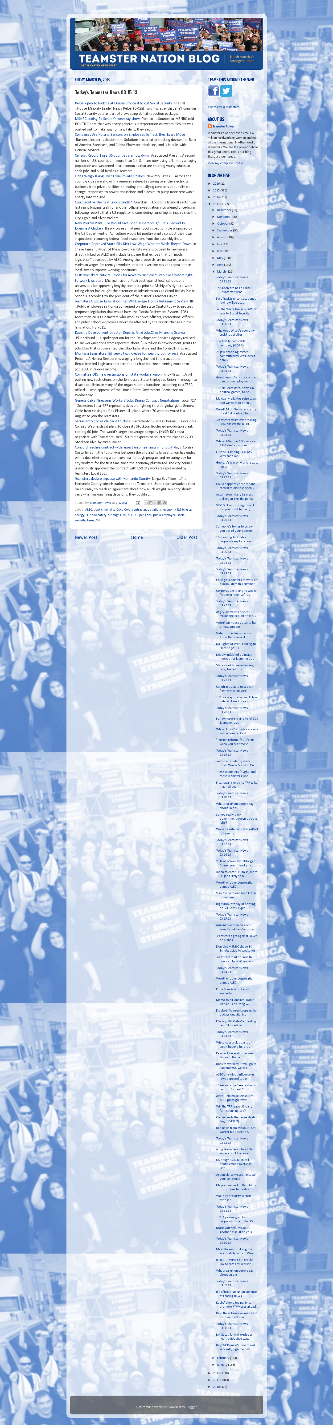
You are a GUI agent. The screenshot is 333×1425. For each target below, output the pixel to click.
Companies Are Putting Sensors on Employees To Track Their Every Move (130, 135)
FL (87, 515)
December (224, 210)
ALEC (88, 510)
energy (79, 515)
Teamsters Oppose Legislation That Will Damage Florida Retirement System (131, 301)
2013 (216, 204)
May (220, 258)
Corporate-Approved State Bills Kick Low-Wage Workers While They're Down (133, 244)
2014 (216, 197)
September (225, 230)
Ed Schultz (184, 510)
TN (98, 520)
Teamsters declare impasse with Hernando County (112, 479)
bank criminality (104, 510)
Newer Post (86, 537)
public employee (164, 515)
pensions (145, 515)
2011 (216, 1380)
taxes (90, 520)
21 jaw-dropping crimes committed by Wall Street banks (235, 356)
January (222, 1365)
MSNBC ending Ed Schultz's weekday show (107, 119)
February (223, 1358)
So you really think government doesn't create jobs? (236, 819)
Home (137, 537)
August (222, 237)
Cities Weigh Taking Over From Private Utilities (110, 176)
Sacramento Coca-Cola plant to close (103, 421)
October (223, 224)
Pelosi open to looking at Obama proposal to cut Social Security (123, 103)
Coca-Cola (123, 510)
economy (169, 510)
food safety (98, 515)
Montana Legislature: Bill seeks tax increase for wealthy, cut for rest (126, 354)
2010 (216, 1387)
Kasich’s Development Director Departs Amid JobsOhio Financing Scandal (130, 333)
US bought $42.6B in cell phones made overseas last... (233, 1164)
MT (130, 515)
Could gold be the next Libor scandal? (103, 202)
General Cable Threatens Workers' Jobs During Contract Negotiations (127, 401)
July (220, 244)
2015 (216, 190)
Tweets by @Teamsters (223, 107)
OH (135, 515)
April (220, 265)
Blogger (191, 1407)
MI (124, 515)
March (221, 272)
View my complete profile (225, 163)
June (220, 251)
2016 (216, 184)
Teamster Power (223, 126)
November (224, 217)
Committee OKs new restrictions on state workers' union (118, 375)
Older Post (187, 537)
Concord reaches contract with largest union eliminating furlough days (128, 447)
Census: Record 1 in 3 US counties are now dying (112, 156)
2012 (216, 1373)
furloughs (114, 515)
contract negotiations (147, 510)
